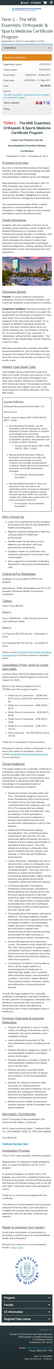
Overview (10, 47)
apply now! (17, 1247)
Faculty (8, 1305)
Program (9, 1297)
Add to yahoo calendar (40, 102)
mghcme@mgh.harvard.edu (39, 1348)
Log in (26, 3)
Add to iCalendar (44, 102)
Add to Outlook (48, 102)
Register (37, 3)
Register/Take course (17, 1319)
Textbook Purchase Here (15, 1143)
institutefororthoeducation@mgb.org (29, 754)
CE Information (13, 1312)
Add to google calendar (37, 102)
